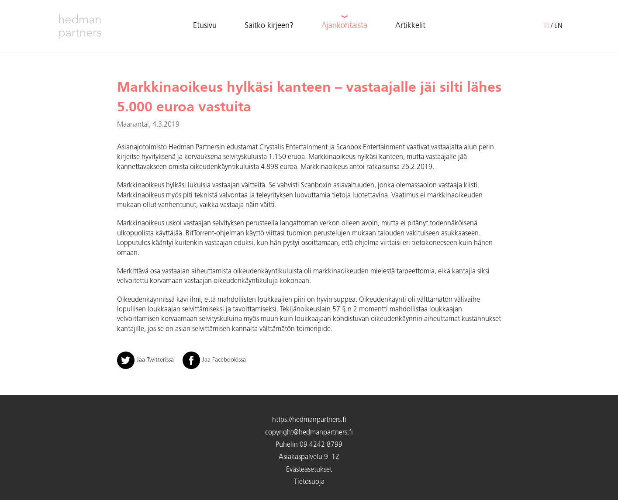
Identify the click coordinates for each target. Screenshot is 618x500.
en (558, 26)
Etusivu (205, 26)
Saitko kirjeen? (269, 26)
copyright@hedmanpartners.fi (309, 432)
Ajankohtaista (344, 26)
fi (546, 26)
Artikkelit (410, 26)
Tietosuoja (309, 482)
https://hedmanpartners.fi (309, 420)
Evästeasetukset (309, 469)
